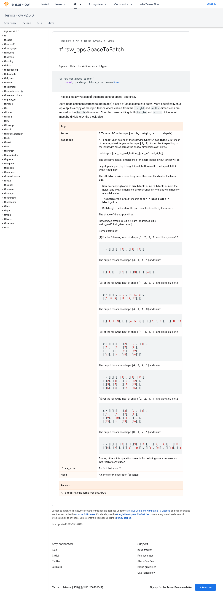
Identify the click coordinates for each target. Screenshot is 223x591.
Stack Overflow (146, 561)
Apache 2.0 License (85, 514)
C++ (39, 23)
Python (110, 40)
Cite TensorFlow (146, 572)
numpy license (123, 518)
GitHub (211, 4)
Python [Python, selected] (27, 23)
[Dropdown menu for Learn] (66, 4)
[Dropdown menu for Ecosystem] (107, 4)
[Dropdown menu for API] (81, 4)
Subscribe (205, 587)
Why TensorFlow (149, 4)
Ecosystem (96, 4)
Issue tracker (145, 550)
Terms (55, 587)
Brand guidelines (147, 567)
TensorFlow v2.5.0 (19, 15)
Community (121, 4)
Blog (54, 550)
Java (51, 23)
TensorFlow (65, 40)
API (77, 40)
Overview (10, 23)
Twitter (56, 561)
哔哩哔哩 (57, 567)
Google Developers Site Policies (132, 514)
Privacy (67, 587)
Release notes (146, 555)
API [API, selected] (75, 4)
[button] (23, 36)
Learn (58, 4)
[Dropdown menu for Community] (132, 4)
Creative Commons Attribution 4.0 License (148, 510)
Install (45, 4)
